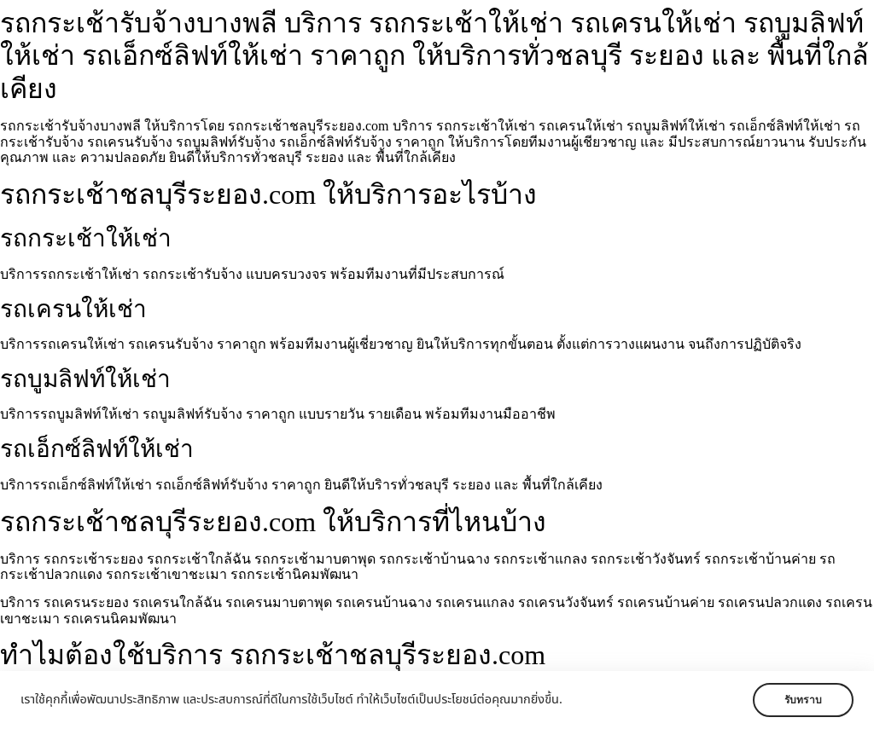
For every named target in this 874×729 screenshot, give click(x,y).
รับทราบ (803, 700)
